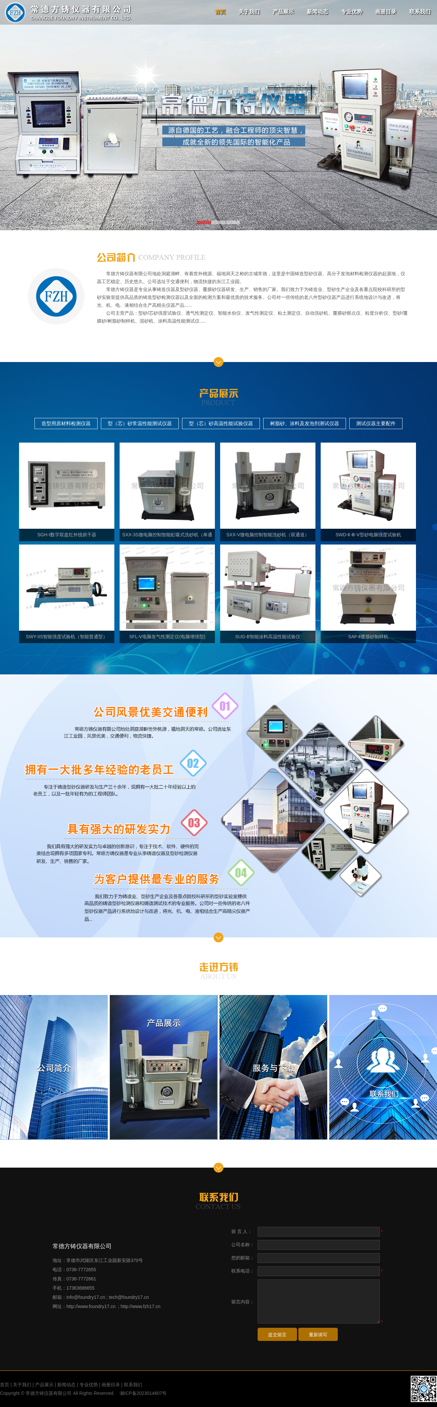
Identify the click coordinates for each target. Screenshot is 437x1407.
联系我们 (419, 11)
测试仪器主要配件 (376, 423)
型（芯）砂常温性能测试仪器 (140, 423)
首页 (220, 11)
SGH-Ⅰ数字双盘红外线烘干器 (66, 490)
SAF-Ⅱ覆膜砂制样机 (368, 592)
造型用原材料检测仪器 (66, 423)
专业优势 (351, 11)
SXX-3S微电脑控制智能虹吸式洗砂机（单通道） (167, 492)
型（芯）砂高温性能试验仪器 (221, 423)
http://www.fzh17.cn (140, 1306)
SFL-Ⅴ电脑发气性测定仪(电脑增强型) (167, 592)
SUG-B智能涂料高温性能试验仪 (267, 592)
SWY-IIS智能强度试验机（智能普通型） (66, 592)
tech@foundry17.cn (129, 1297)
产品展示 (283, 11)
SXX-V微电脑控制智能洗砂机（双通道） (267, 490)
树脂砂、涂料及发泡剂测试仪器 (304, 423)
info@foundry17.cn (85, 1297)
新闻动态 (317, 11)
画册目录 (385, 11)
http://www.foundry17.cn (90, 1306)
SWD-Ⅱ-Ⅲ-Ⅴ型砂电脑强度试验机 (368, 490)
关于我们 (249, 11)
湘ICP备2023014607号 (143, 1393)
